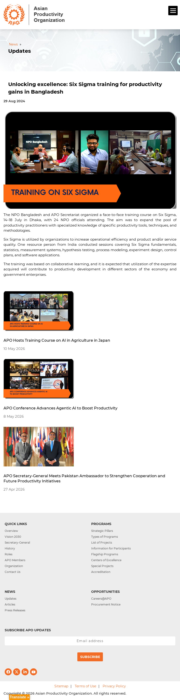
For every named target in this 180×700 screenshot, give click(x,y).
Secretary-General (17, 542)
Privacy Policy (114, 686)
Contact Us (12, 572)
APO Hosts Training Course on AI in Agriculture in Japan (57, 340)
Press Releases (15, 610)
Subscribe (90, 657)
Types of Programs (104, 536)
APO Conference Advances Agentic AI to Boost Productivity (60, 408)
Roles (8, 554)
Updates (10, 598)
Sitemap (61, 686)
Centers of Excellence (106, 560)
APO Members (15, 560)
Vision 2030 (13, 536)
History (10, 548)
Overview (11, 531)
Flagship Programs (104, 554)
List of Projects (101, 542)
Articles (10, 604)
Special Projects (102, 566)
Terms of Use (85, 686)
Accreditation (100, 572)
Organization (14, 566)
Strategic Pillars (102, 531)
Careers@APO (101, 598)
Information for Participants (111, 548)
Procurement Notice (105, 604)
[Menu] (173, 10)
